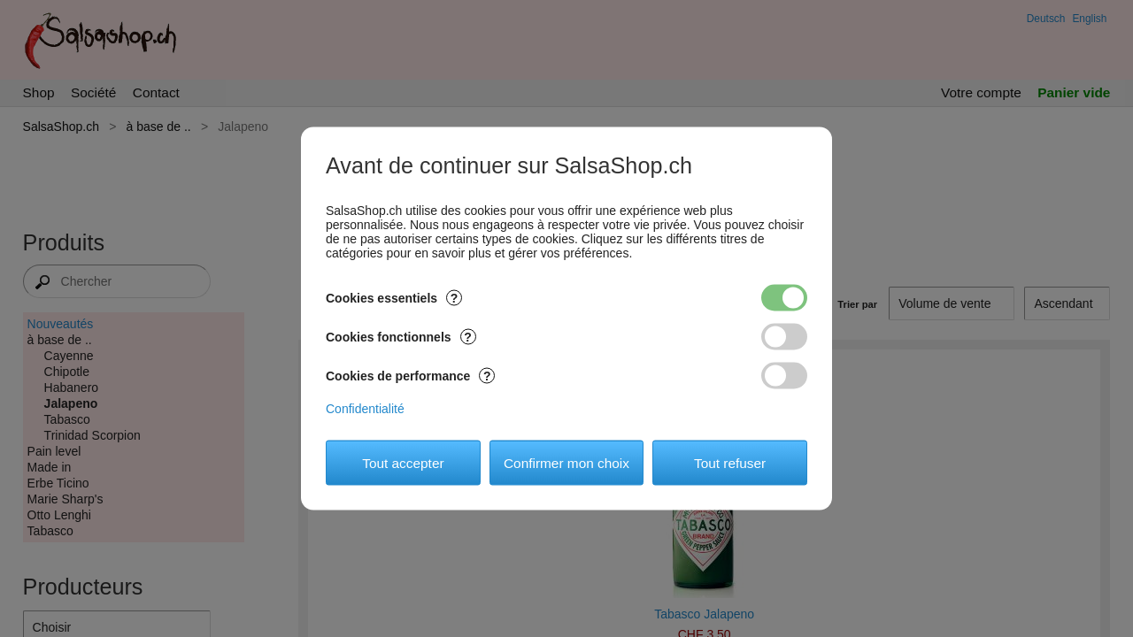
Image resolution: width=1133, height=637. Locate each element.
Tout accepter (402, 462)
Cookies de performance (410, 376)
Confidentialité (365, 409)
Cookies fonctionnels (401, 337)
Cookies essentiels (394, 298)
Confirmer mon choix (566, 462)
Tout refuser (730, 462)
